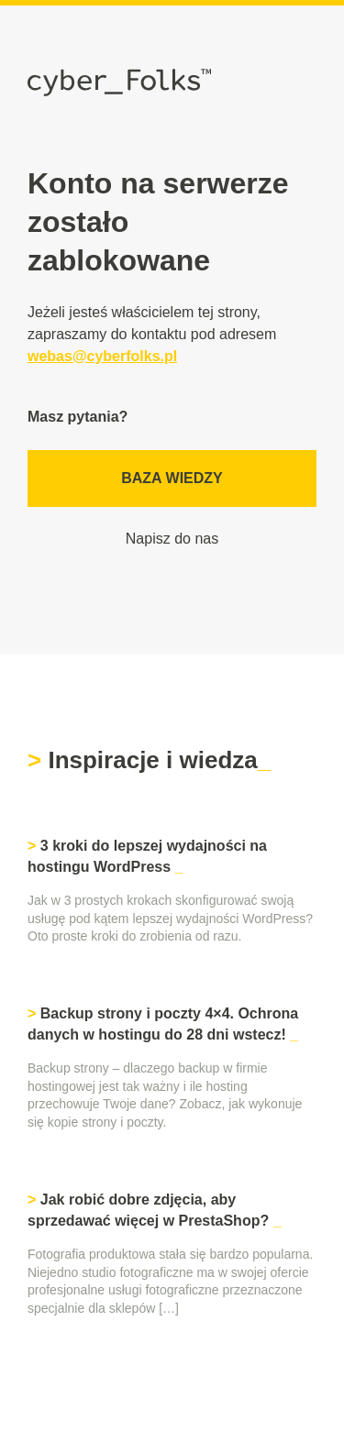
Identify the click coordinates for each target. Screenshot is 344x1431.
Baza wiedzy (172, 478)
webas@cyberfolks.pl (102, 356)
